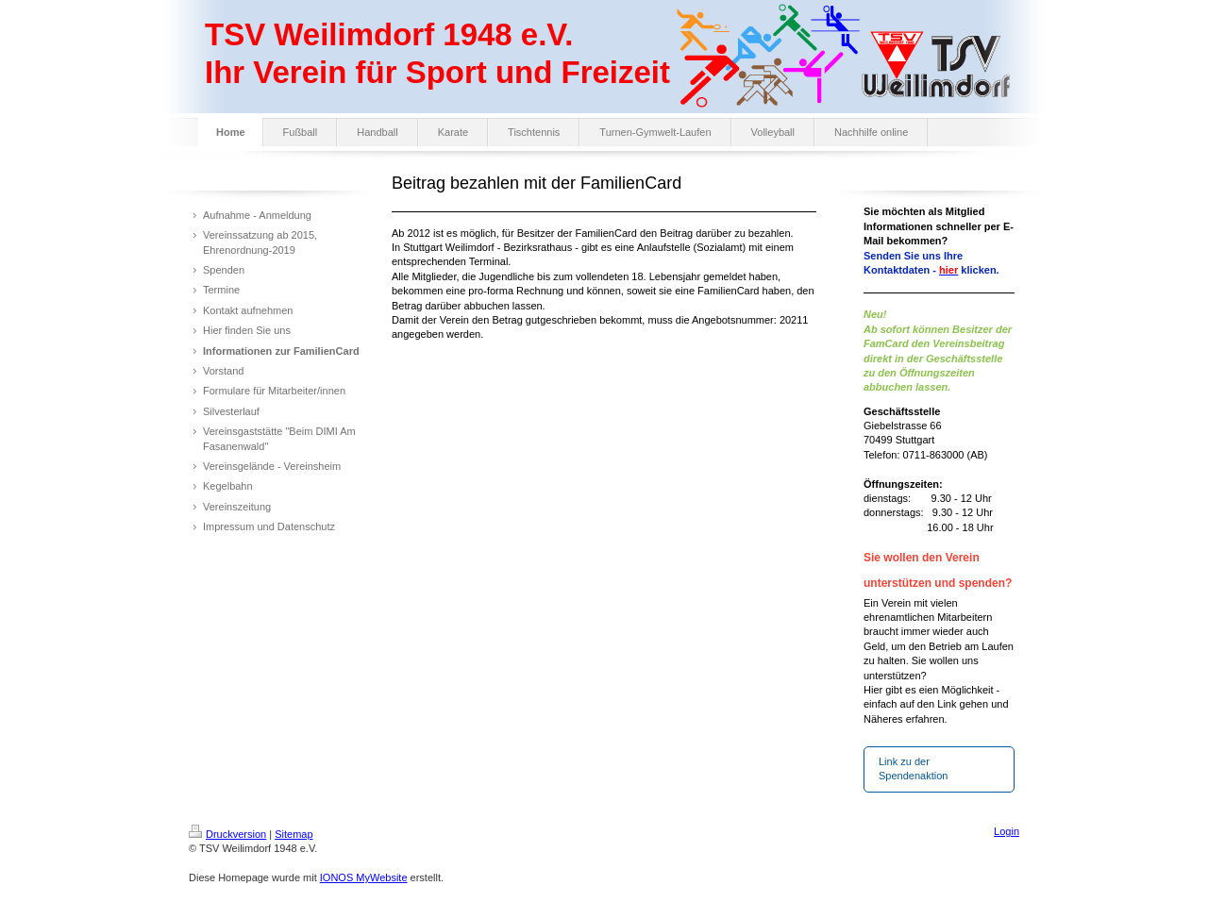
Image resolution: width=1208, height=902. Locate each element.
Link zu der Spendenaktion (913, 768)
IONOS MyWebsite (364, 877)
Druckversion (227, 834)
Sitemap (293, 834)
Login (1006, 831)
